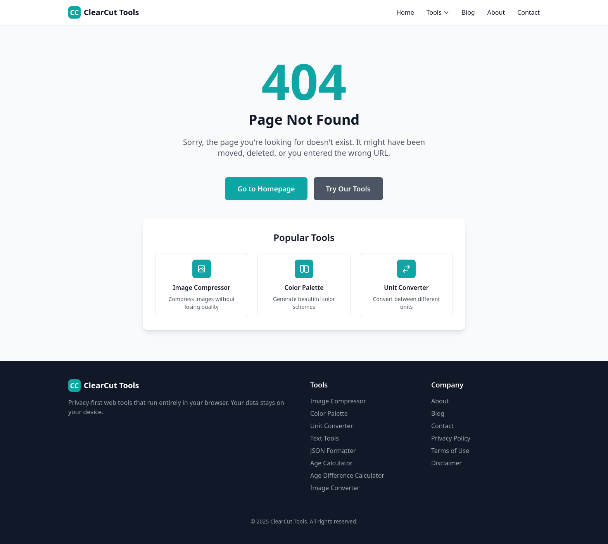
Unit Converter (331, 426)
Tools (438, 12)
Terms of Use (450, 450)
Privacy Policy (450, 438)
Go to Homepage (266, 188)
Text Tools (324, 438)
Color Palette (329, 413)
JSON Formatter (333, 450)
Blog (468, 12)
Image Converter (334, 488)
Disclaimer (446, 463)
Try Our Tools (348, 188)
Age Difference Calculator (347, 475)
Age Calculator (331, 463)
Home (405, 12)
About (496, 12)
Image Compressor (338, 401)
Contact (528, 12)
